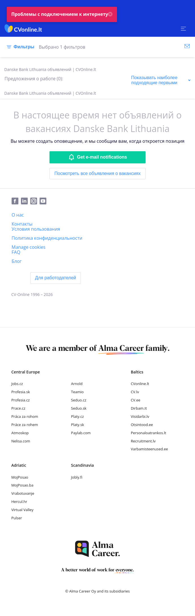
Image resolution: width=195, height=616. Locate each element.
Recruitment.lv (143, 441)
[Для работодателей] (55, 278)
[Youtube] (44, 201)
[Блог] (16, 261)
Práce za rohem (24, 424)
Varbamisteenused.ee (149, 448)
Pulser (16, 517)
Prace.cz (18, 408)
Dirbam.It (139, 408)
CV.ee (135, 400)
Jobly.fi (76, 477)
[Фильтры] (19, 46)
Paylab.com (81, 432)
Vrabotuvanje (22, 493)
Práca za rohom (24, 416)
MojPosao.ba (22, 485)
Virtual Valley (22, 509)
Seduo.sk (78, 408)
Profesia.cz (20, 400)
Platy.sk (77, 424)
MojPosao (19, 477)
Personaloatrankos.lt (148, 432)
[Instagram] (35, 201)
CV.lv (135, 391)
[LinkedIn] (25, 201)
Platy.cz (77, 416)
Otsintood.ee (142, 424)
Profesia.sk (20, 391)
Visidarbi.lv (140, 416)
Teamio (77, 391)
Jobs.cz (17, 383)
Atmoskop (20, 432)
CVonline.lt (140, 383)
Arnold (77, 383)
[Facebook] (16, 201)
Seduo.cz (78, 400)
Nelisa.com (20, 441)
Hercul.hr (19, 501)
